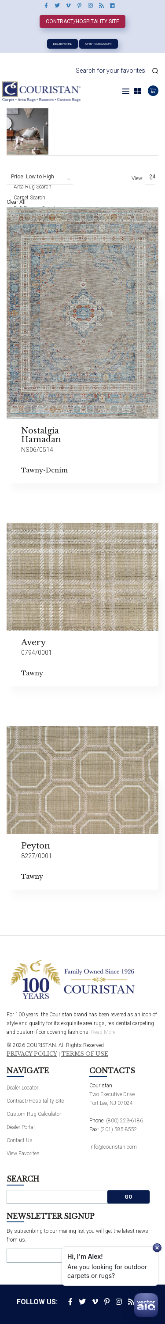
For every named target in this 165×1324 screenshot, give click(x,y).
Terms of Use (84, 1054)
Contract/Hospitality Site (82, 21)
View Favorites (23, 1153)
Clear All (16, 202)
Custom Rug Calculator (34, 1114)
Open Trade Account (98, 43)
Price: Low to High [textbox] (32, 177)
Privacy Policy (32, 1054)
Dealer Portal (62, 43)
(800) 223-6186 (124, 1121)
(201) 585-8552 (118, 1129)
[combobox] (40, 177)
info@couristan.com (113, 1147)
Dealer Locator (22, 1088)
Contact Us (20, 1140)
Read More (103, 1032)
